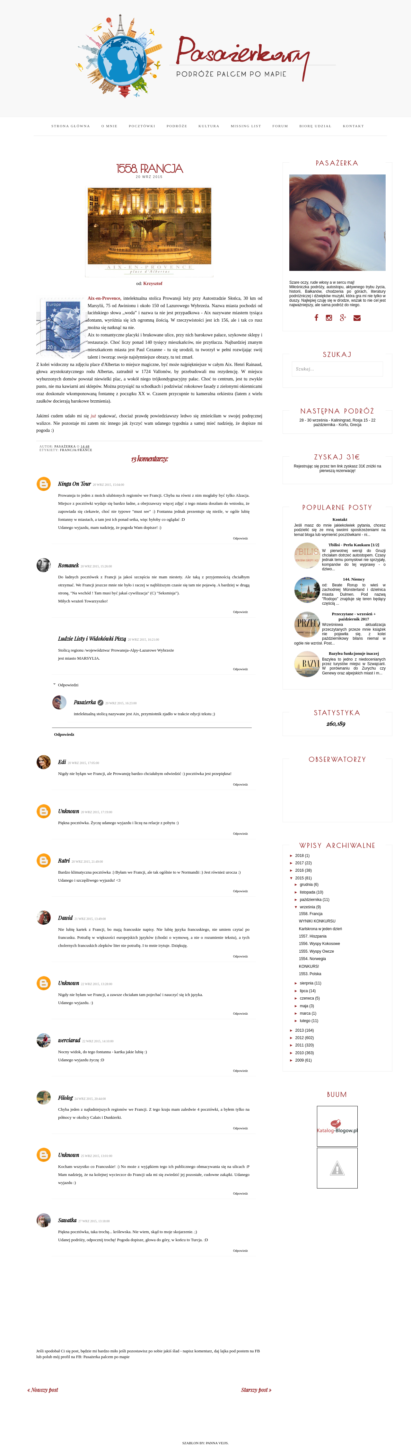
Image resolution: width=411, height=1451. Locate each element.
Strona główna (70, 126)
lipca (304, 991)
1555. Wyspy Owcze (316, 951)
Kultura (209, 126)
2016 (299, 870)
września (307, 907)
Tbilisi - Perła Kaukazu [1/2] (353, 544)
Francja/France (76, 450)
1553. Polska (310, 974)
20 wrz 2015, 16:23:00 (121, 703)
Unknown (68, 811)
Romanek (68, 565)
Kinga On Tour (74, 483)
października (310, 899)
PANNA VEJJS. (217, 1443)
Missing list (246, 126)
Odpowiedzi (68, 684)
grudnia (306, 884)
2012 (299, 1038)
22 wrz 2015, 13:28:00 (96, 984)
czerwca (307, 998)
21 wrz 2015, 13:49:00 (90, 919)
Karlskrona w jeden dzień (320, 929)
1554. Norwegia (312, 959)
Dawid (65, 917)
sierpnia (306, 983)
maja (304, 1006)
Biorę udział (315, 126)
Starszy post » (256, 1389)
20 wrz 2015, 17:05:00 (83, 763)
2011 (299, 1045)
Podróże (177, 126)
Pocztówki (142, 126)
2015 (299, 878)
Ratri (64, 860)
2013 (299, 1030)
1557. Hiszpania (313, 936)
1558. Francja (310, 914)
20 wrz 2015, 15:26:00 (96, 566)
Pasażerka (85, 702)
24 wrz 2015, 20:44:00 (90, 1098)
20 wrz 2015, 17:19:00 (96, 812)
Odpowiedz (240, 538)
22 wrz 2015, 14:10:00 (98, 1041)
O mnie (109, 126)
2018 (299, 855)
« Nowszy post (42, 1389)
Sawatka (67, 1220)
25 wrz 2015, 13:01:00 (96, 1156)
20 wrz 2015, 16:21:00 (143, 639)
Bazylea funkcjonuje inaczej (354, 653)
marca (305, 1013)
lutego (305, 1021)
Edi (62, 762)
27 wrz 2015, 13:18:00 (94, 1221)
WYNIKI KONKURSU (317, 921)
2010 (299, 1053)
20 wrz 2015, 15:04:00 (108, 484)
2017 (299, 863)
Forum (280, 126)
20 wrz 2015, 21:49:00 (87, 861)
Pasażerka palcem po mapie (106, 1356)
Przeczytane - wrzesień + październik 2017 (354, 616)
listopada (307, 892)
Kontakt (353, 126)
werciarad (69, 1040)
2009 (299, 1060)
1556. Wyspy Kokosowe (319, 943)
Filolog (65, 1097)
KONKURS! (309, 966)
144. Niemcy (354, 579)
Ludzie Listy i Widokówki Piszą (92, 638)
